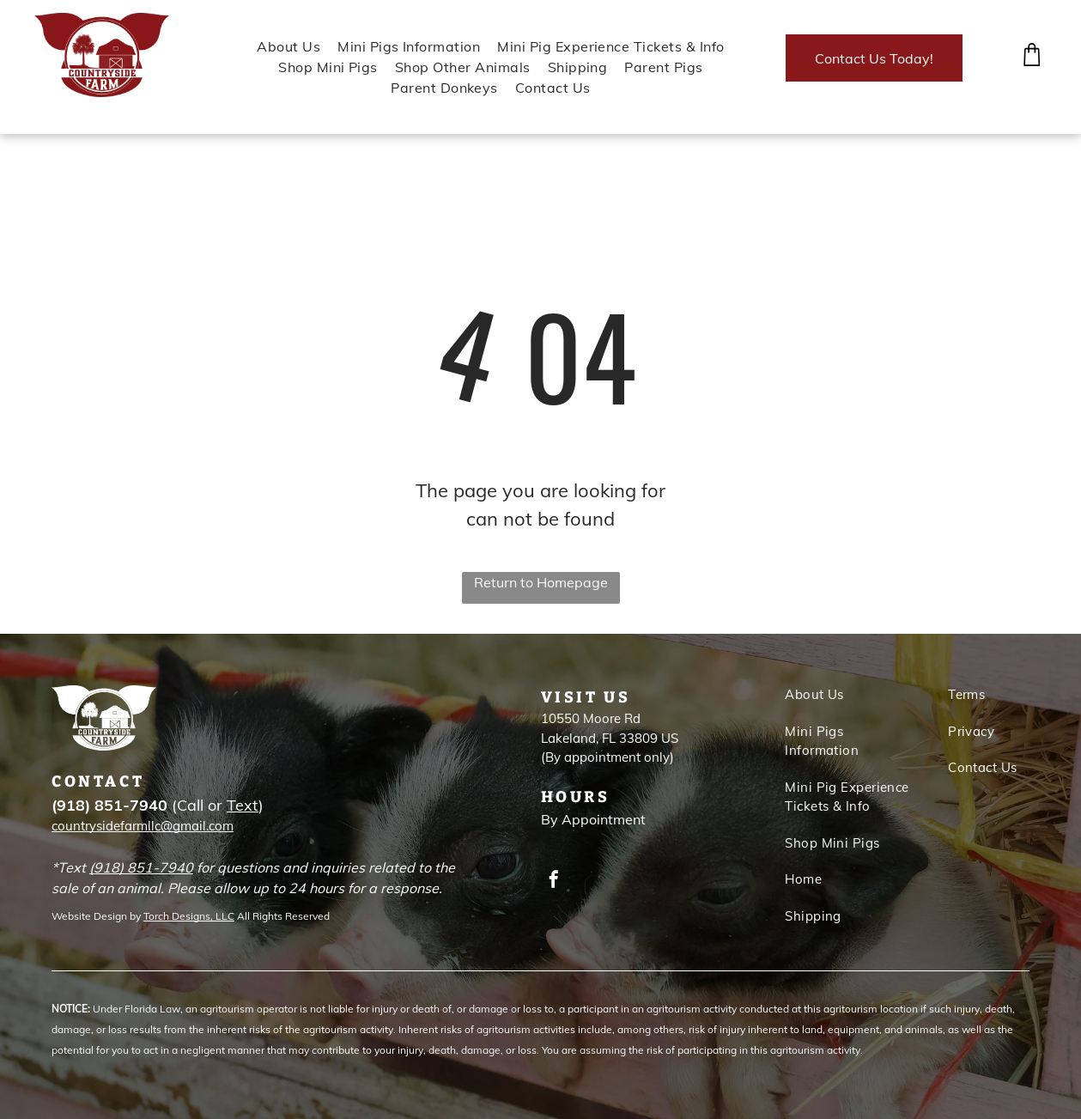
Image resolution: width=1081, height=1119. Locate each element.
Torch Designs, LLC (188, 915)
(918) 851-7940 (141, 867)
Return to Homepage (541, 582)
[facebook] (554, 882)
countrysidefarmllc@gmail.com (143, 826)
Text (242, 805)
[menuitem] (280, 46)
